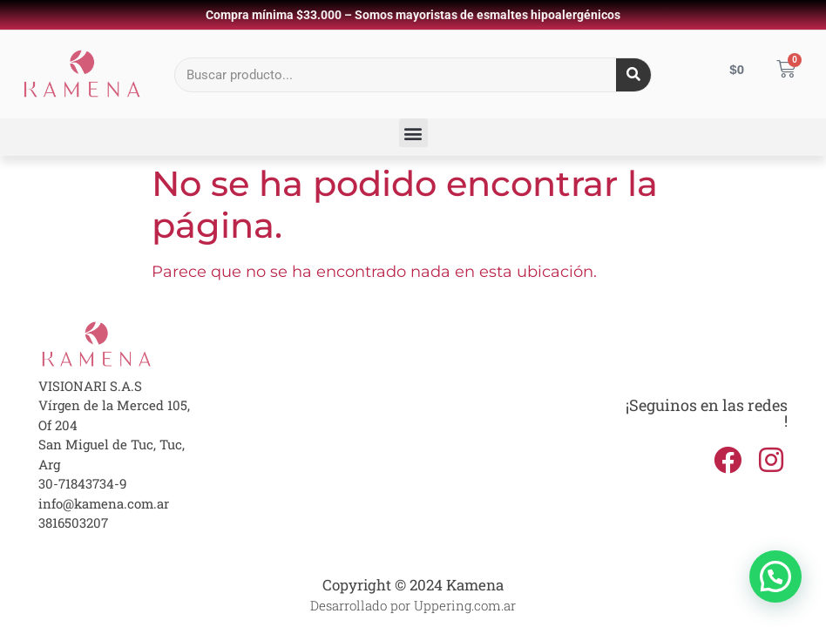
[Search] (633, 74)
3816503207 (73, 522)
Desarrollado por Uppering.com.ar (413, 605)
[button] (413, 132)
